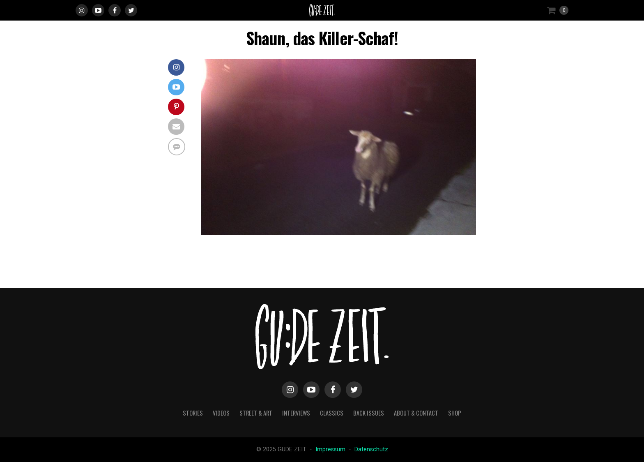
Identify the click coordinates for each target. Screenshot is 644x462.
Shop (454, 413)
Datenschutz (371, 449)
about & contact (416, 413)
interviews (296, 413)
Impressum (331, 449)
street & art (255, 413)
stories (193, 413)
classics (331, 413)
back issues (368, 413)
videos (221, 413)
